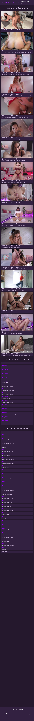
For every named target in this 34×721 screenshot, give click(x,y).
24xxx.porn (14, 709)
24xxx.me (24, 4)
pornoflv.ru (15, 713)
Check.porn (20, 709)
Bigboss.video (25, 1)
